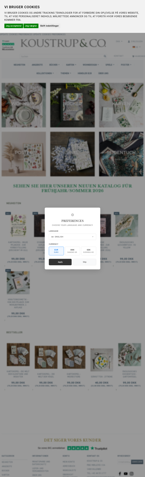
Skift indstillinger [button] (49, 26)
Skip (84, 262)
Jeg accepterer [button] (14, 26)
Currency (53, 244)
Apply (60, 262)
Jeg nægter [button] (31, 26)
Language (53, 231)
